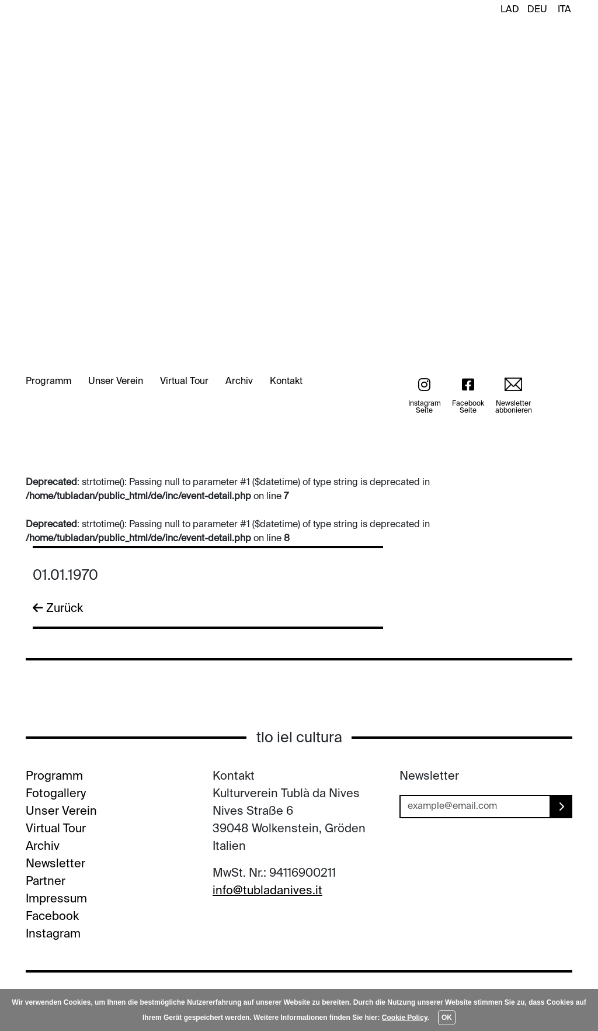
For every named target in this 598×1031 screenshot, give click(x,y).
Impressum (56, 899)
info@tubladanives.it (267, 891)
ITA (564, 10)
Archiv (239, 381)
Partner (45, 882)
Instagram (53, 934)
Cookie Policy (404, 1017)
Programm (48, 381)
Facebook (52, 917)
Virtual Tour (184, 381)
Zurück (58, 608)
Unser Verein (115, 381)
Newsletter (55, 864)
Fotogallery (56, 794)
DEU (537, 10)
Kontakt (286, 381)
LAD (509, 10)
